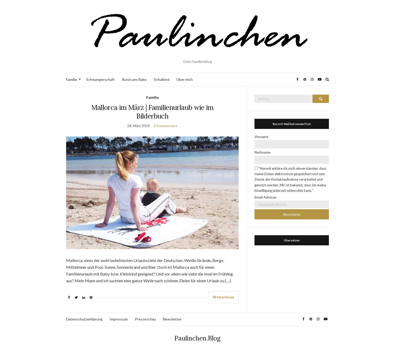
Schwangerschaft (100, 79)
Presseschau (145, 319)
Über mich (184, 79)
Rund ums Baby (134, 79)
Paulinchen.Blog (197, 338)
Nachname (262, 152)
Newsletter (172, 319)
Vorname (261, 137)
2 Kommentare (165, 125)
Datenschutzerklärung (84, 319)
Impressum (119, 319)
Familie (71, 79)
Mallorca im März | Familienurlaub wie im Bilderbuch (152, 111)
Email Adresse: (265, 197)
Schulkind (161, 79)
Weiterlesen (223, 297)
